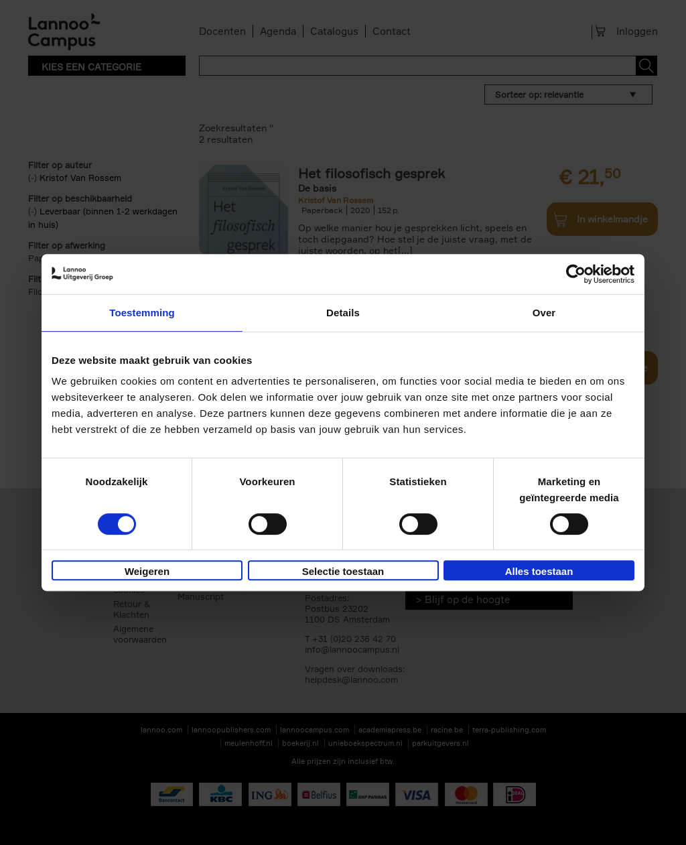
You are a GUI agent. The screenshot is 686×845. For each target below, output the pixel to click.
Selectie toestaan (343, 571)
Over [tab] (544, 312)
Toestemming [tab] (142, 312)
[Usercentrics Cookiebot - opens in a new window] (575, 274)
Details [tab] (343, 312)
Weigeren (147, 571)
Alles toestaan (539, 571)
